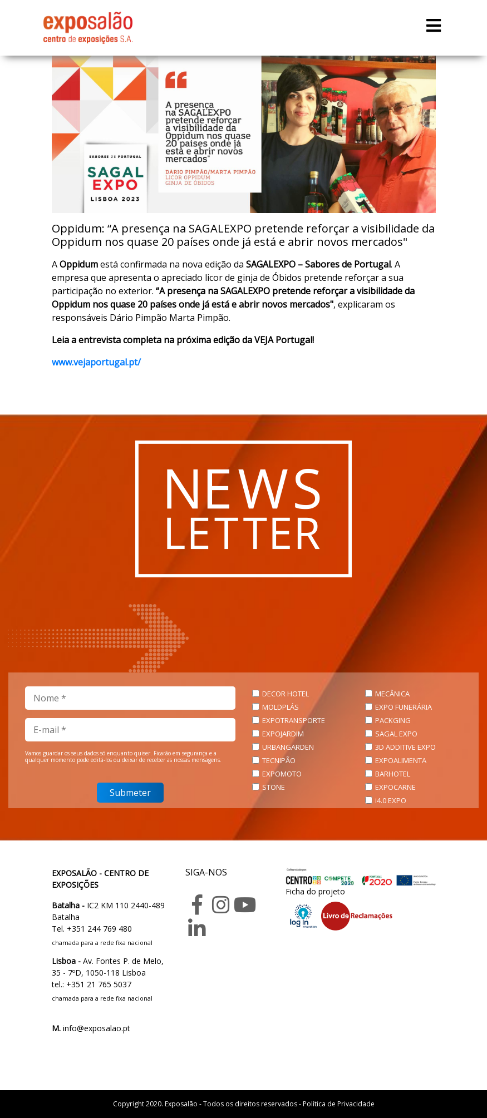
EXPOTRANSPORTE (293, 720)
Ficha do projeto (315, 891)
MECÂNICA (392, 694)
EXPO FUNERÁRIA (403, 707)
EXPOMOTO (282, 774)
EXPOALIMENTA (400, 760)
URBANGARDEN (288, 747)
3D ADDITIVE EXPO (405, 747)
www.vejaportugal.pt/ (96, 362)
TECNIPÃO (279, 760)
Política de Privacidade (339, 1104)
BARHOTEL (392, 774)
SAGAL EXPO (396, 734)
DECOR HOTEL (285, 694)
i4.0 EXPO (390, 800)
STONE (273, 787)
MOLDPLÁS (280, 707)
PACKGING (393, 720)
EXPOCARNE (395, 787)
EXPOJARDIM (283, 734)
